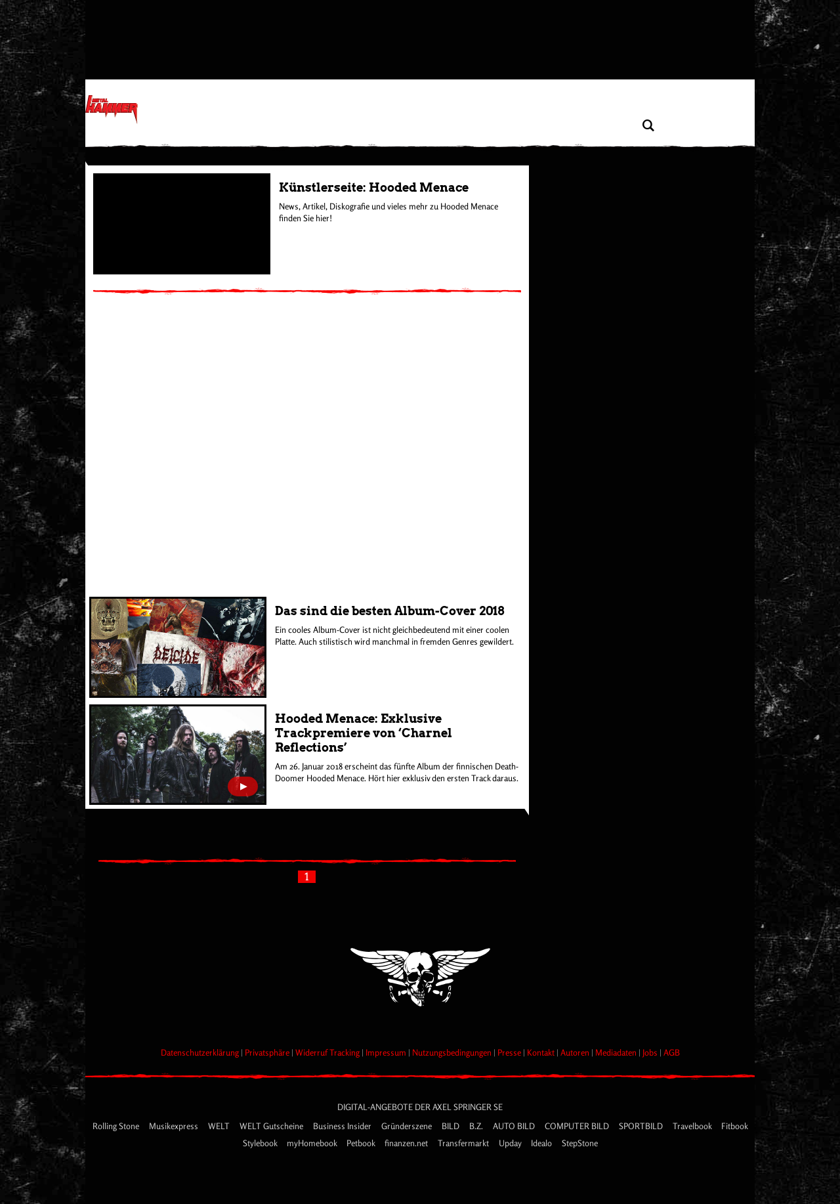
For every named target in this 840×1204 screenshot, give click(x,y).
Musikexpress (174, 1126)
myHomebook (313, 1143)
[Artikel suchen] (648, 125)
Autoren (575, 1052)
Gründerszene (407, 1126)
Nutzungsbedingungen (453, 1052)
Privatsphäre (268, 1052)
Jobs (651, 1052)
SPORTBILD (642, 1126)
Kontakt (541, 1052)
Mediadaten (617, 1052)
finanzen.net (407, 1143)
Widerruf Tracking (328, 1052)
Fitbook (734, 1126)
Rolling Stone (117, 1126)
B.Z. (477, 1126)
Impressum (387, 1052)
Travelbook (693, 1126)
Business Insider (343, 1126)
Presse (510, 1052)
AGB (671, 1052)
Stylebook (261, 1143)
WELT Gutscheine (272, 1126)
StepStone (580, 1143)
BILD (451, 1126)
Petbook (361, 1143)
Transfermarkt (464, 1143)
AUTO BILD (515, 1126)
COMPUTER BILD (578, 1126)
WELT (220, 1126)
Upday (511, 1143)
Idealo (542, 1143)
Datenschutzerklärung (201, 1052)
